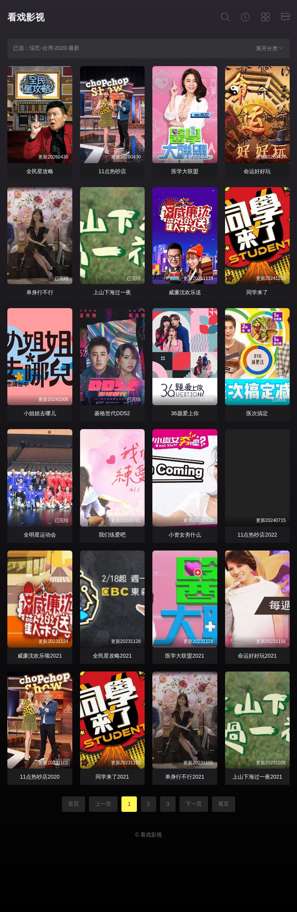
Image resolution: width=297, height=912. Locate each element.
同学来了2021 (112, 777)
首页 (73, 804)
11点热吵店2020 (40, 777)
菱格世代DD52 (112, 413)
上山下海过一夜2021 (257, 777)
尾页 (223, 804)
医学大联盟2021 (184, 656)
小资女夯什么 (185, 535)
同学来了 (257, 292)
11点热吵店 (112, 171)
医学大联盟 (184, 171)
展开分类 (270, 48)
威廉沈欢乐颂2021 (39, 656)
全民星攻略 (39, 171)
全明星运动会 (40, 535)
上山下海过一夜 (112, 292)
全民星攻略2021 (112, 656)
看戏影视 (25, 17)
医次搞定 (257, 413)
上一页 (103, 804)
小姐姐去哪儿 (40, 413)
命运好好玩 (257, 171)
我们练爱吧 (112, 535)
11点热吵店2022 (257, 535)
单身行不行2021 (184, 777)
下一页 (194, 804)
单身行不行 (39, 292)
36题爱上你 (185, 413)
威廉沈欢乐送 (185, 292)
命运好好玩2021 (257, 656)
